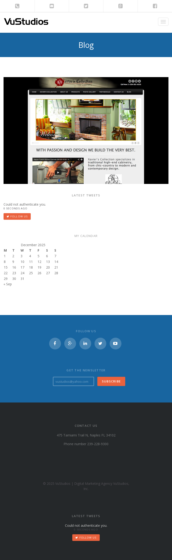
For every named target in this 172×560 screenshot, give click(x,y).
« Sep (8, 284)
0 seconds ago (15, 208)
